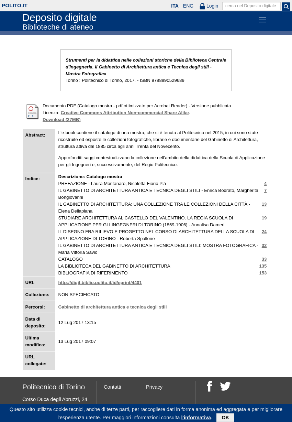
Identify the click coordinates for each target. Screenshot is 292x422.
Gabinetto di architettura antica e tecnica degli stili (112, 307)
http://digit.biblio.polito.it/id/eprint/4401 (100, 282)
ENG (188, 5)
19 (264, 217)
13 (264, 204)
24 (264, 231)
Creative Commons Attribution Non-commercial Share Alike (125, 112)
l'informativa (196, 418)
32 (264, 245)
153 (263, 272)
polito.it (14, 5)
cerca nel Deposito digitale (250, 5)
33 (264, 259)
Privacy (154, 387)
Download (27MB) (62, 119)
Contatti (112, 387)
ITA (175, 5)
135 (263, 266)
